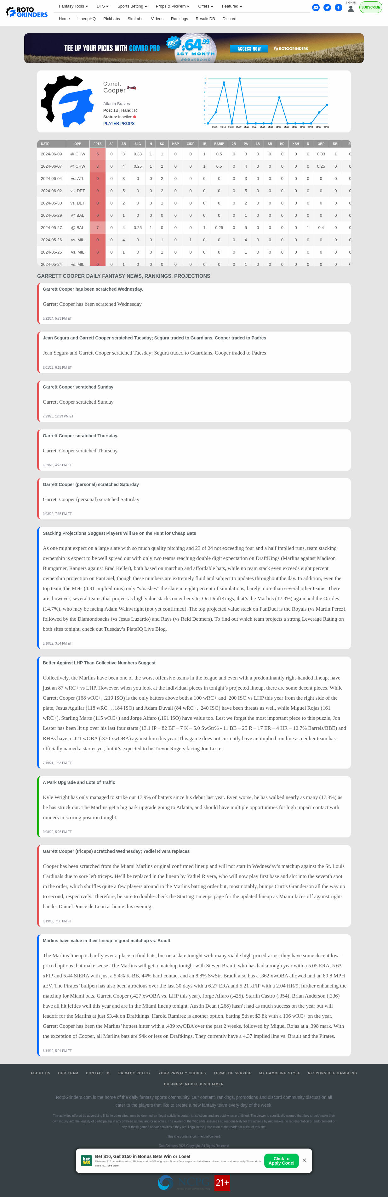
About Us (40, 1073)
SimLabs (136, 18)
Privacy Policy (134, 1073)
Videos (157, 18)
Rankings (179, 18)
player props (118, 123)
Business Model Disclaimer (194, 1084)
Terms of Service (233, 1073)
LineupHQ (86, 18)
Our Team (68, 1073)
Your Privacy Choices (182, 1073)
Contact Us (98, 1073)
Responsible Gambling (332, 1073)
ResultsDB (205, 18)
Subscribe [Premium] (371, 7)
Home (64, 18)
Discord (230, 18)
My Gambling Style (279, 1073)
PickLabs (111, 18)
